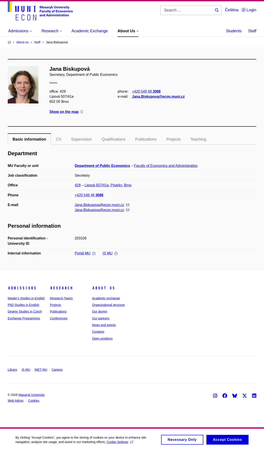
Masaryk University (32, 395)
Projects (173, 139)
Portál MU (85, 253)
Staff (252, 31)
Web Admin (15, 400)
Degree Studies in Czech (25, 311)
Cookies (33, 400)
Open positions (102, 338)
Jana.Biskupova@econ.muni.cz (158, 96)
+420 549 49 (146, 91)
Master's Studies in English (26, 298)
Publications (146, 139)
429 (78, 185)
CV (58, 139)
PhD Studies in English (23, 305)
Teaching (198, 139)
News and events (104, 325)
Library (12, 369)
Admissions (22, 288)
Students (233, 31)
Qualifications (113, 139)
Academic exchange (106, 298)
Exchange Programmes (24, 318)
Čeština (231, 10)
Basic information (29, 139)
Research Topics (61, 298)
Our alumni (99, 311)
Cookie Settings (120, 443)
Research (61, 288)
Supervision (81, 139)
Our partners (100, 318)
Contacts (98, 331)
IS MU (110, 253)
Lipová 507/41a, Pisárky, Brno (108, 185)
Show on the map (66, 112)
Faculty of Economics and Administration (166, 166)
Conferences (58, 318)
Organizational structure (108, 305)
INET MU (41, 369)
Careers (57, 369)
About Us (103, 288)
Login (249, 10)
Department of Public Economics (102, 166)
